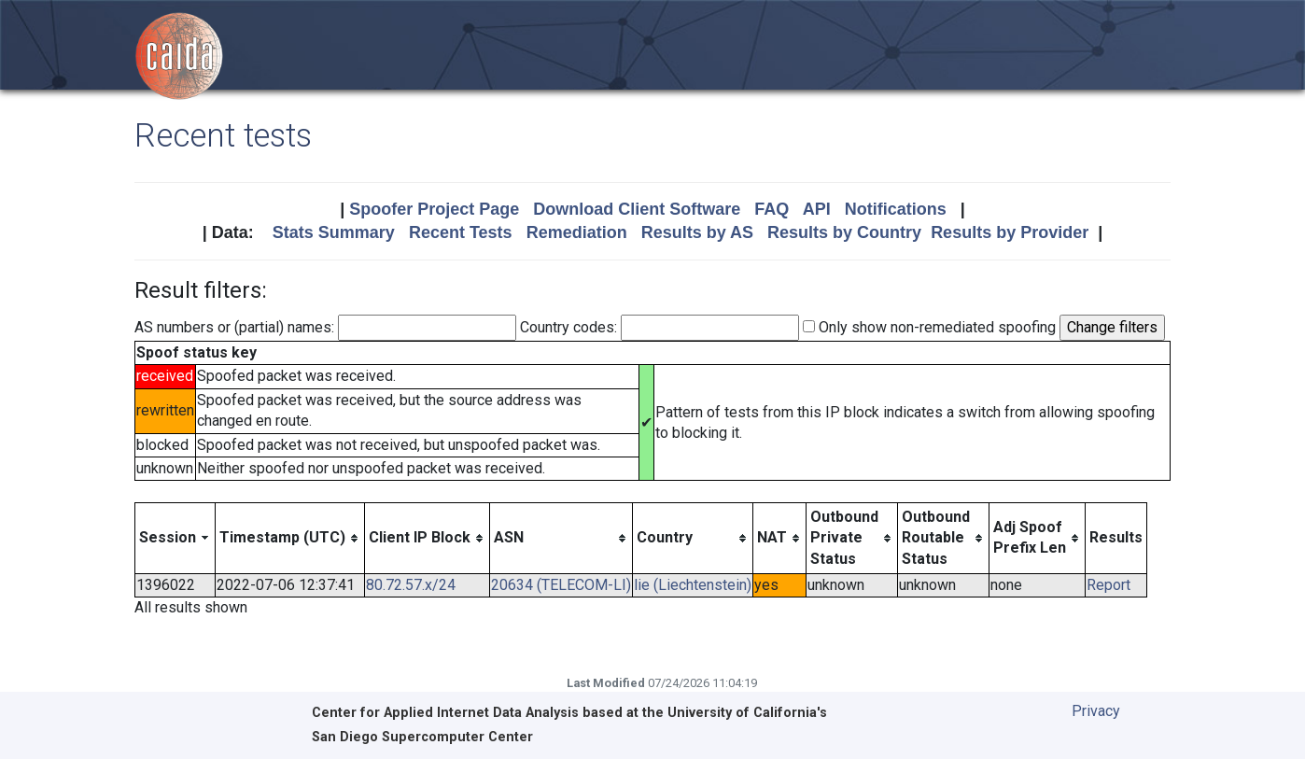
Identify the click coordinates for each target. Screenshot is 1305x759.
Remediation (576, 232)
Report (1108, 585)
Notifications (896, 209)
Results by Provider (1009, 232)
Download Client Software (636, 209)
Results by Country (844, 232)
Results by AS (697, 232)
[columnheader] (175, 537)
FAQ (771, 209)
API (817, 209)
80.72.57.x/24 (411, 585)
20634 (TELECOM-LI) (561, 585)
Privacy (1096, 711)
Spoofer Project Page (434, 209)
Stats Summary (334, 232)
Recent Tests (460, 232)
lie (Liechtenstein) (692, 585)
